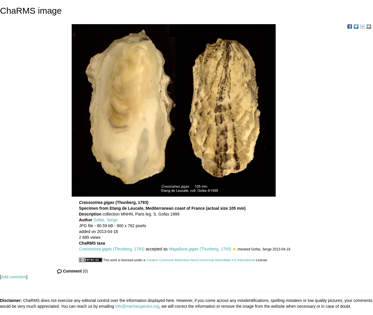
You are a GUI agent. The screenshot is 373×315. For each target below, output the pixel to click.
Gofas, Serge (106, 220)
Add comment (13, 277)
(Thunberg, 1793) (112, 249)
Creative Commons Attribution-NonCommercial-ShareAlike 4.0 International (200, 260)
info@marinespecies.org (137, 306)
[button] (234, 249)
